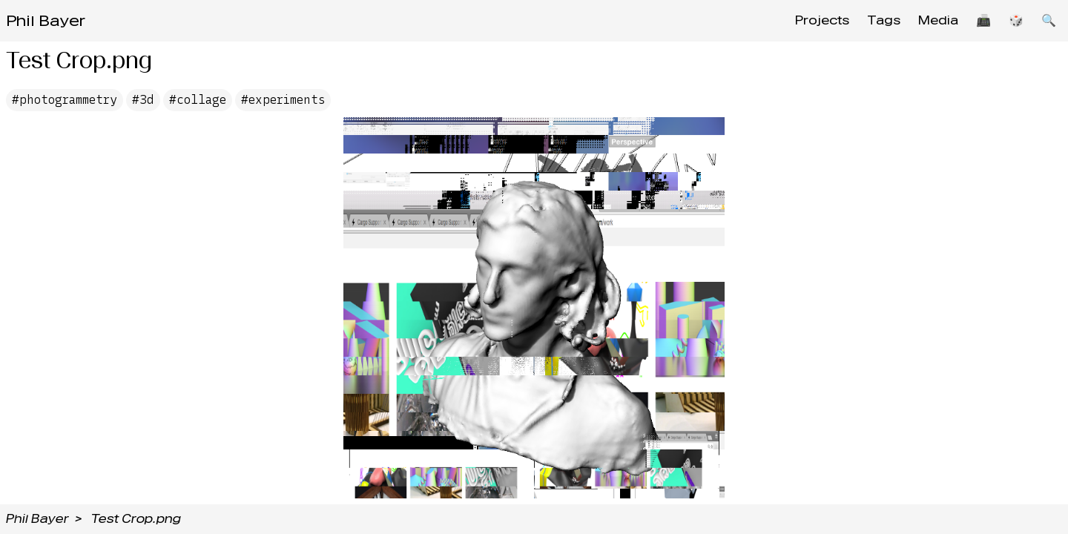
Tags (883, 20)
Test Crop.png (136, 519)
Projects (822, 20)
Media (938, 20)
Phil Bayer (45, 21)
